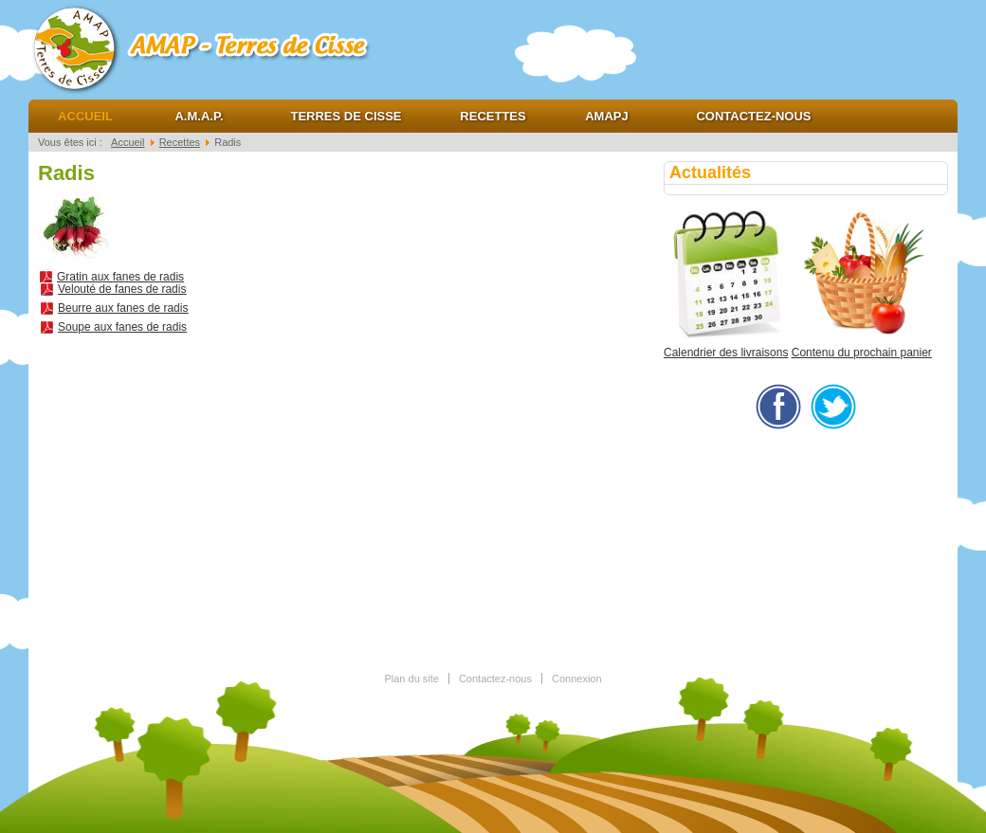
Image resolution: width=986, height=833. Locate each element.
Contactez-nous (753, 116)
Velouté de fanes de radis (122, 289)
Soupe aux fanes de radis (122, 327)
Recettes (492, 116)
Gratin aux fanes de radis (120, 276)
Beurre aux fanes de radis (123, 308)
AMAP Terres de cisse (218, 47)
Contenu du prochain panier (862, 352)
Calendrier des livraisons (726, 352)
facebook (778, 406)
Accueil (85, 116)
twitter (833, 406)
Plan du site (411, 678)
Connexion (577, 678)
